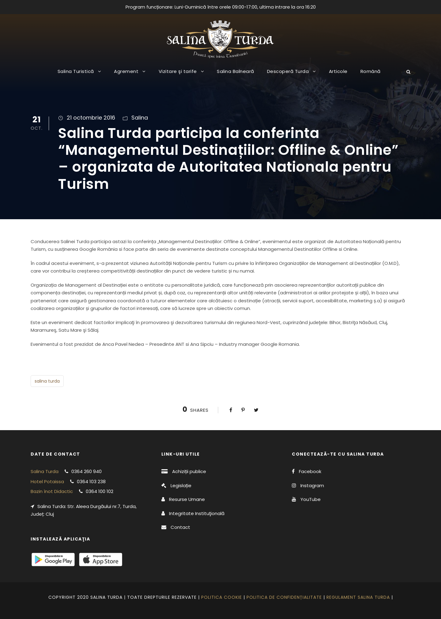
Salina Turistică (76, 71)
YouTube (310, 499)
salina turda (47, 381)
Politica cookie (221, 597)
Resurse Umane (187, 499)
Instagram (312, 485)
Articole (338, 71)
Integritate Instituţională (196, 513)
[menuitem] (370, 76)
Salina (139, 117)
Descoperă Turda (288, 71)
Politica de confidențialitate (284, 597)
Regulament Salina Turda (358, 597)
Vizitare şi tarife (178, 71)
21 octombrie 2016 (91, 117)
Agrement (126, 71)
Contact (180, 527)
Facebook (310, 471)
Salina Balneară (235, 71)
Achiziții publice (189, 471)
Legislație (181, 485)
